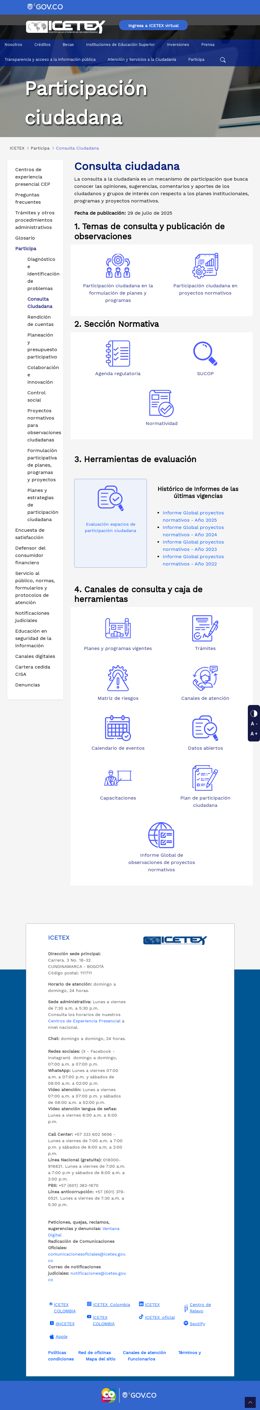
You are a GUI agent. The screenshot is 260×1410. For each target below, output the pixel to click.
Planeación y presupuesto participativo (42, 346)
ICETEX (148, 1304)
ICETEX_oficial (156, 1317)
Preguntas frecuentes (28, 198)
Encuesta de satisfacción (29, 533)
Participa (196, 59)
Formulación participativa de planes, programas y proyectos (42, 465)
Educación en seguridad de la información (33, 638)
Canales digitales (35, 656)
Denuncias (27, 685)
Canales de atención (144, 1352)
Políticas (57, 1352)
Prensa (207, 44)
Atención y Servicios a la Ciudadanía (142, 59)
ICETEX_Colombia (107, 1304)
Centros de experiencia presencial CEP (32, 177)
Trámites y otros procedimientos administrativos (34, 220)
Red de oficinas (94, 1352)
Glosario (25, 238)
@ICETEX (61, 1323)
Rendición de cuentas (40, 320)
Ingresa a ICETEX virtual (153, 25)
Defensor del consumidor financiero (30, 555)
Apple (58, 1336)
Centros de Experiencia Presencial (84, 1020)
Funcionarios (141, 1358)
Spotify (193, 1323)
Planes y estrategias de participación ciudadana (42, 504)
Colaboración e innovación (42, 375)
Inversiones (178, 44)
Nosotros (13, 44)
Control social (36, 396)
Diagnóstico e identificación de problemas (42, 273)
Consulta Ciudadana (39, 302)
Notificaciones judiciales (32, 616)
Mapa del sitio (101, 1358)
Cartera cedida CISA (32, 670)
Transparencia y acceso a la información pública (50, 59)
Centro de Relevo (196, 1307)
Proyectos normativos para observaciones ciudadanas (42, 425)
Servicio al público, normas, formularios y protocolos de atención (35, 587)
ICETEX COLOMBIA (62, 1307)
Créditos (42, 44)
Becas (68, 44)
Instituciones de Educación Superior (120, 44)
